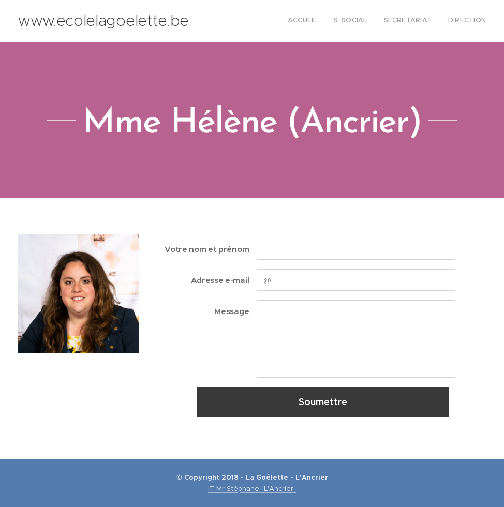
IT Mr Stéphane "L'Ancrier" (252, 488)
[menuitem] (439, 21)
